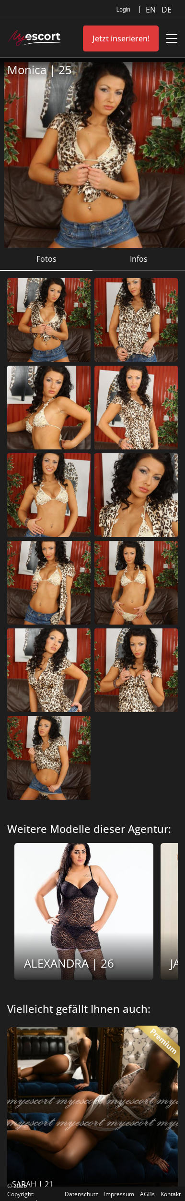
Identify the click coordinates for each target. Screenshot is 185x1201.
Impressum (119, 1194)
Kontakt (171, 1194)
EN (152, 9)
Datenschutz (81, 1194)
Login (123, 9)
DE (167, 9)
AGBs (147, 1194)
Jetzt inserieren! (121, 38)
